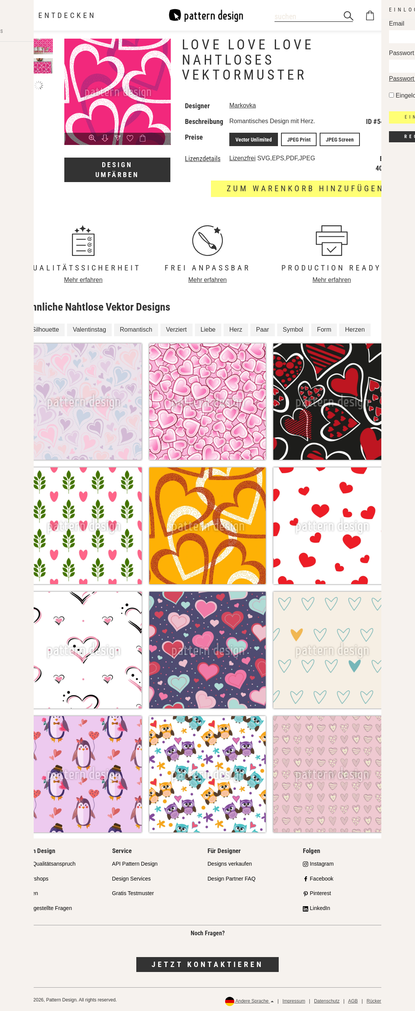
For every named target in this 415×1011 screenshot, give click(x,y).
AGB (353, 999)
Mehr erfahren (83, 278)
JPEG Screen (332, 139)
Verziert (176, 328)
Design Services (131, 877)
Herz (235, 328)
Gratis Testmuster (133, 892)
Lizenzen (27, 892)
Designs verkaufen (230, 862)
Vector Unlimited (252, 139)
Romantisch (136, 328)
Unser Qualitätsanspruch (45, 862)
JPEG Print (294, 139)
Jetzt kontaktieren (207, 963)
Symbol (293, 328)
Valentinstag (89, 328)
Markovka (242, 105)
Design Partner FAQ (231, 877)
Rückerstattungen (385, 999)
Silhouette (45, 328)
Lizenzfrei (242, 157)
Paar (262, 328)
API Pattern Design (135, 862)
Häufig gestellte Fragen (44, 907)
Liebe (208, 328)
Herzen (355, 328)
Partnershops (32, 877)
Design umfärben (117, 170)
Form (324, 328)
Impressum (294, 999)
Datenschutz (327, 999)
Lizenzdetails (203, 157)
